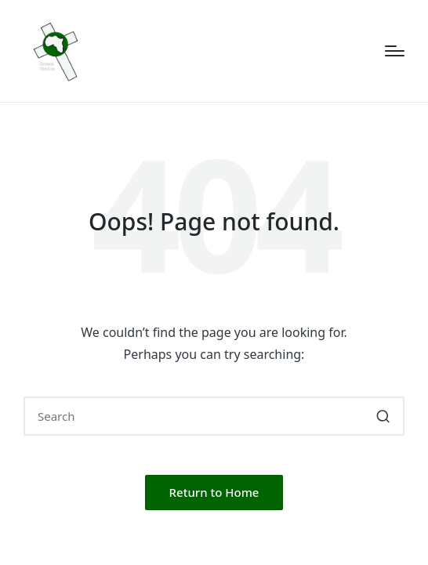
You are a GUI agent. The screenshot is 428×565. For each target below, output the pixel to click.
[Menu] (394, 50)
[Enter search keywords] (214, 416)
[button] (383, 416)
